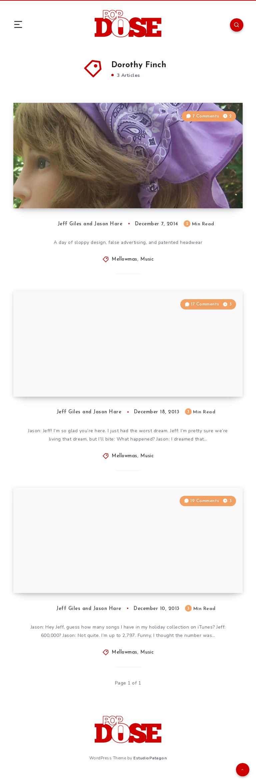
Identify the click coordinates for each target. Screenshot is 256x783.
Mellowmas (124, 262)
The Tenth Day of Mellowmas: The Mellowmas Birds (78, 583)
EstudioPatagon (150, 765)
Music (147, 262)
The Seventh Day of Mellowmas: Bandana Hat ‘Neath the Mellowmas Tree (81, 188)
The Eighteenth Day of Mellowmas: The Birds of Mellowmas (79, 383)
